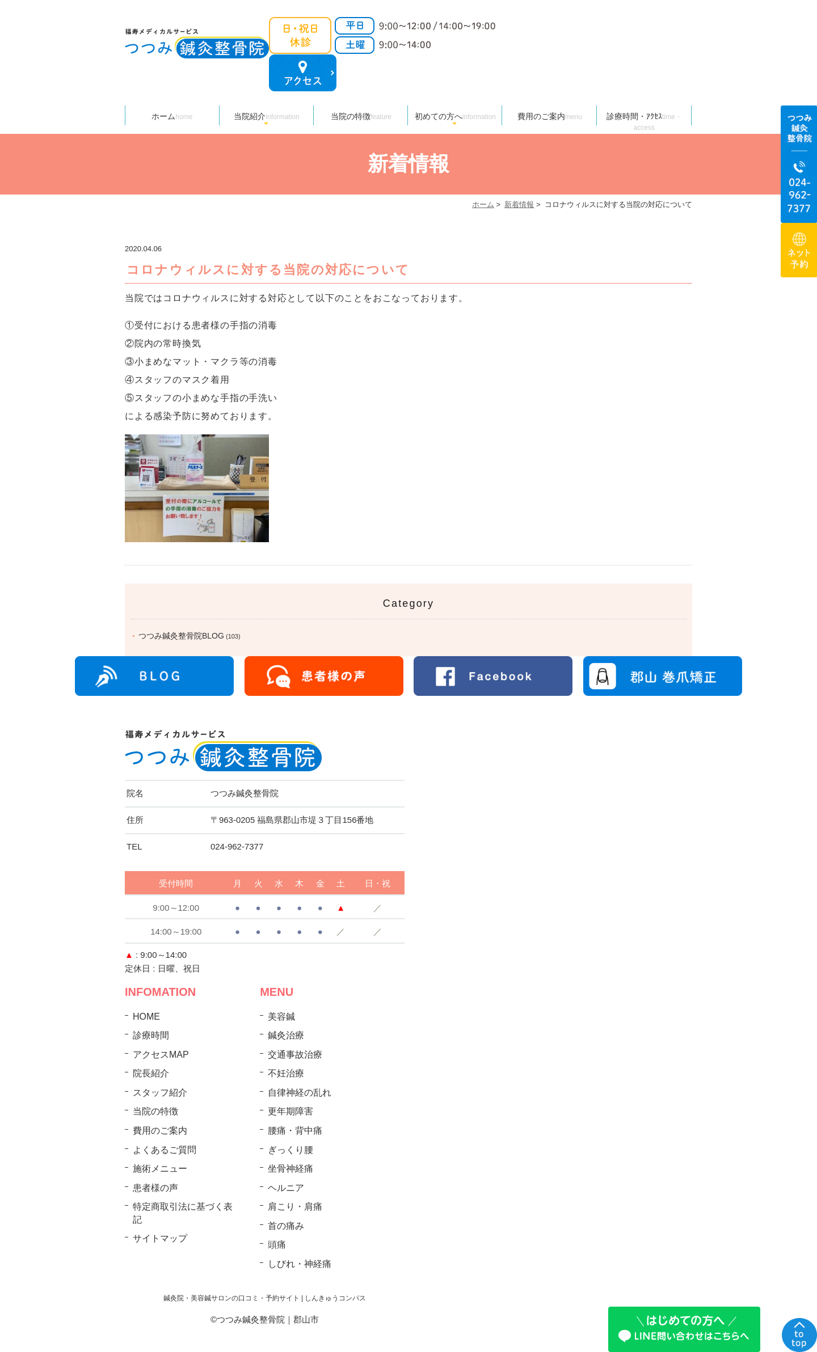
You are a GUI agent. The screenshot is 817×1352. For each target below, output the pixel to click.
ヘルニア (286, 1188)
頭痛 (277, 1244)
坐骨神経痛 (290, 1168)
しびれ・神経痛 (299, 1264)
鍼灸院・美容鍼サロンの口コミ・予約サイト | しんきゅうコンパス (265, 1298)
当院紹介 (266, 116)
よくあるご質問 (164, 1150)
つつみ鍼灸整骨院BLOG (181, 635)
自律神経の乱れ (299, 1092)
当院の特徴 (361, 116)
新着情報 (519, 204)
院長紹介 (151, 1073)
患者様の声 (155, 1188)
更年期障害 (290, 1111)
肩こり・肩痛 (295, 1206)
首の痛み (286, 1226)
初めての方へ (455, 116)
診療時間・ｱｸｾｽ (644, 118)
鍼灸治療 (286, 1035)
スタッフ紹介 (160, 1092)
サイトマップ (160, 1238)
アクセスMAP (161, 1054)
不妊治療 (286, 1073)
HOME (146, 1016)
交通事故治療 (295, 1054)
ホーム (171, 116)
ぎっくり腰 (290, 1150)
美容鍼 (281, 1016)
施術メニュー (160, 1168)
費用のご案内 (549, 116)
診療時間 (151, 1035)
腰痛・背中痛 (295, 1130)
